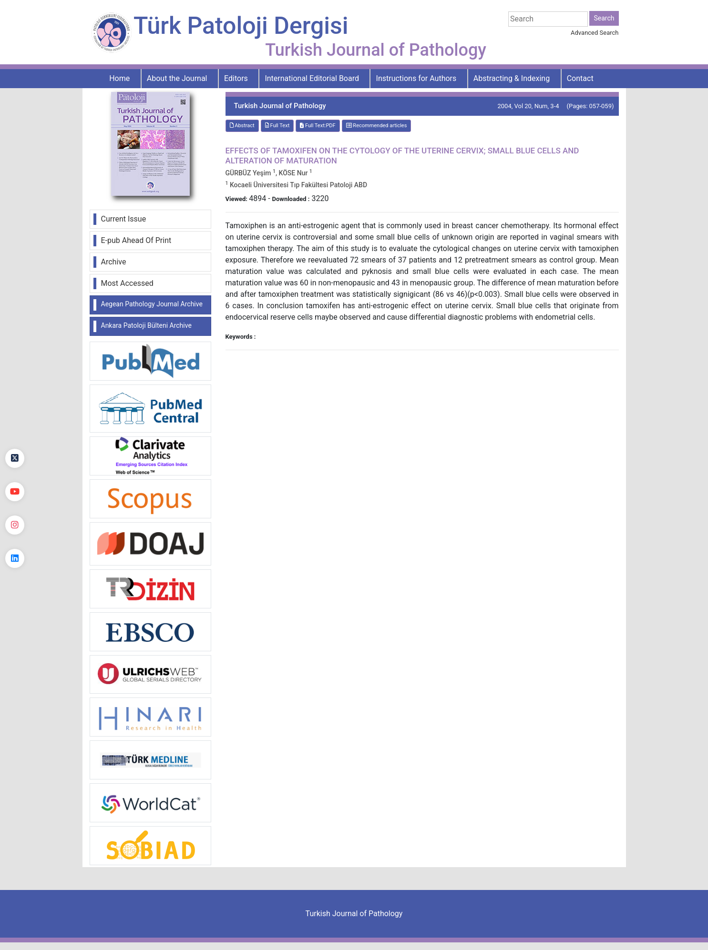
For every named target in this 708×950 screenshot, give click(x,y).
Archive (113, 261)
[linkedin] (14, 558)
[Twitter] (14, 458)
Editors (236, 78)
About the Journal (177, 78)
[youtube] (14, 491)
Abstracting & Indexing (511, 78)
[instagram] (14, 525)
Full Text (277, 125)
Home (119, 78)
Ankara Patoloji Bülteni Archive (146, 325)
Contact (580, 78)
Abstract (242, 125)
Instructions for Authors (416, 78)
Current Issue (123, 218)
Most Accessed (127, 283)
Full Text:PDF (317, 125)
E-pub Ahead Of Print (136, 240)
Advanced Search (594, 32)
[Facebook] (14, 425)
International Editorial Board (312, 78)
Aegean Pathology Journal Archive (152, 304)
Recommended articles (376, 125)
